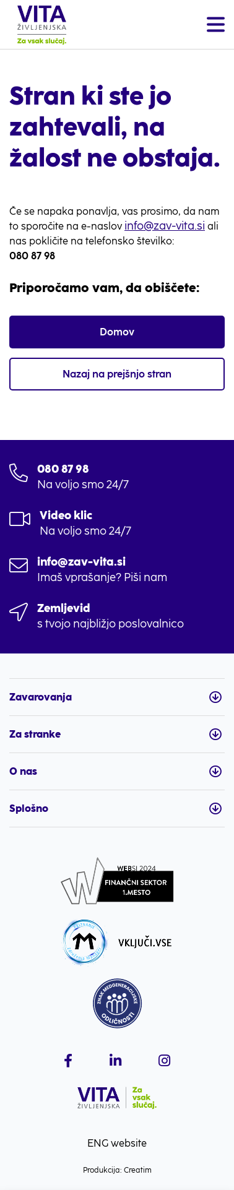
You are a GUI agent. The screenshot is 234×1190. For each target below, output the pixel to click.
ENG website (117, 1143)
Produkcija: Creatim (117, 1170)
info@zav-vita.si (164, 226)
